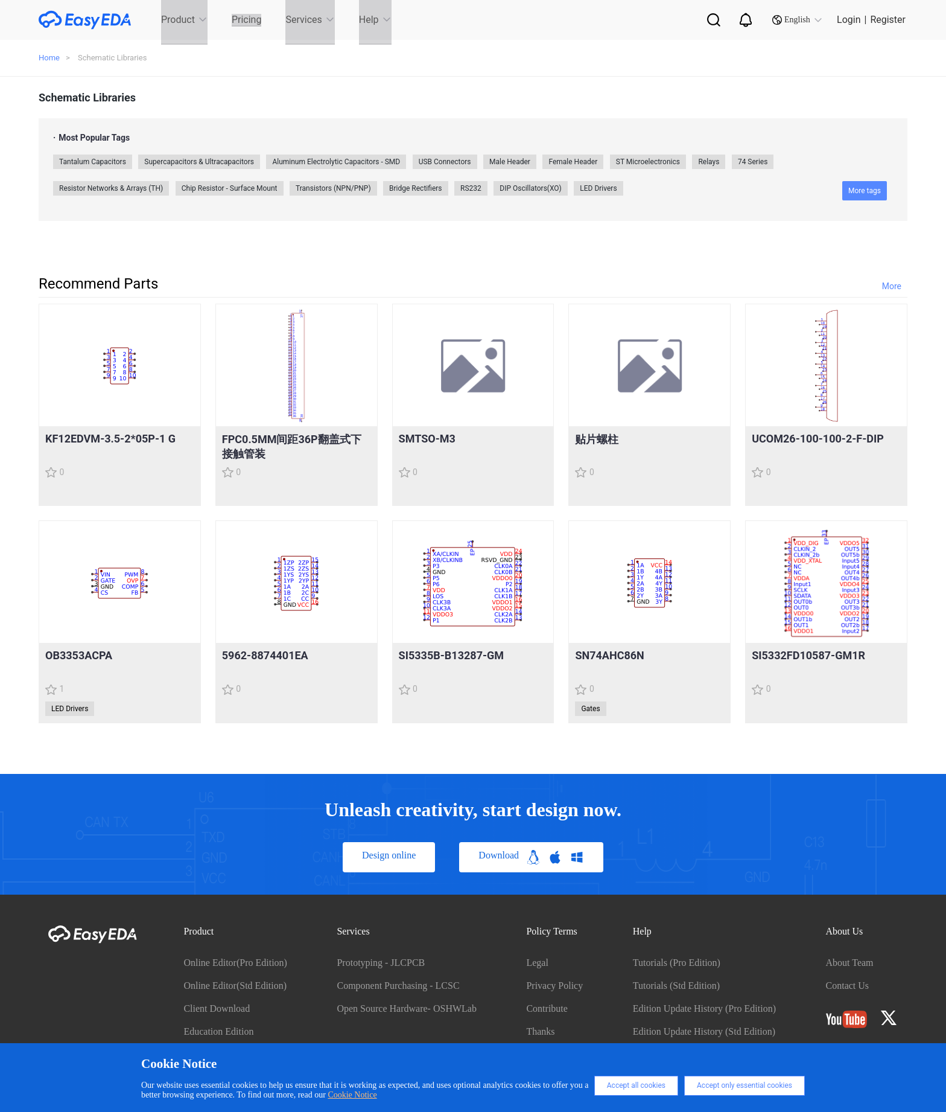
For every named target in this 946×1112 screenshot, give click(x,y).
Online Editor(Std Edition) (235, 985)
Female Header (572, 162)
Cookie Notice (352, 1094)
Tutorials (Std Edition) (676, 985)
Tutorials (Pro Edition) (676, 962)
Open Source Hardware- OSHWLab (406, 1008)
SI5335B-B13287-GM (451, 655)
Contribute (546, 1008)
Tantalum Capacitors (92, 162)
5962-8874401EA (265, 655)
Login (848, 19)
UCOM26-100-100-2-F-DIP (818, 438)
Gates (590, 709)
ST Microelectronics (648, 162)
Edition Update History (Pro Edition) (704, 1008)
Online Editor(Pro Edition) (235, 962)
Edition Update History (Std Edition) (704, 1031)
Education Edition (218, 1031)
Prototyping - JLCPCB (381, 962)
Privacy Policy (554, 985)
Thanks (540, 1031)
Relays (708, 162)
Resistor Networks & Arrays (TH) (111, 188)
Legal (537, 962)
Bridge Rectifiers (415, 188)
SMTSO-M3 (427, 438)
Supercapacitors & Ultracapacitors (199, 162)
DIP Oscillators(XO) (531, 188)
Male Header (509, 162)
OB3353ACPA (78, 655)
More (891, 286)
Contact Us (847, 985)
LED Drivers (598, 188)
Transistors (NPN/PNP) (333, 188)
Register (888, 19)
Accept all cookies (636, 1085)
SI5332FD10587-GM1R (808, 655)
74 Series (753, 162)
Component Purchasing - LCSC (398, 985)
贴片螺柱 (596, 439)
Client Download (216, 1008)
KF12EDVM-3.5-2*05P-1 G (110, 438)
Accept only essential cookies (744, 1085)
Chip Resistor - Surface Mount (230, 188)
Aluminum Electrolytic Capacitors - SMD (336, 162)
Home (49, 57)
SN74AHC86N (609, 655)
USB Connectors (445, 162)
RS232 (470, 188)
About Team (850, 962)
